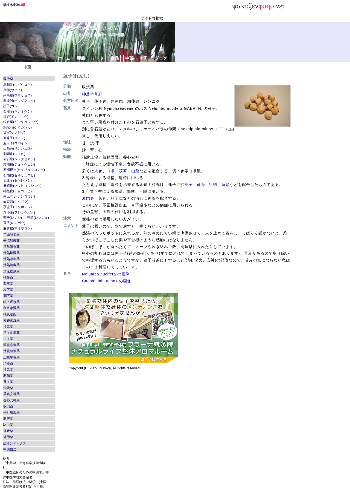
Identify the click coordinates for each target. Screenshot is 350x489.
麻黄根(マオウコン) (17, 228)
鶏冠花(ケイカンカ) (17, 127)
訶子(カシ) (11, 106)
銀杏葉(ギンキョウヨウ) (20, 122)
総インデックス (14, 443)
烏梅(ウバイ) (12, 90)
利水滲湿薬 (11, 308)
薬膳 (81, 58)
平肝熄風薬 (11, 412)
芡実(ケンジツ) (14, 132)
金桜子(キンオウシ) (17, 111)
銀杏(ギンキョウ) (15, 117)
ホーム (64, 58)
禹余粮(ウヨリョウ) (17, 95)
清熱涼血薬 (11, 259)
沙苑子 (186, 184)
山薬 (135, 171)
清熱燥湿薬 (11, 253)
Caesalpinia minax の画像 (106, 281)
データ (98, 58)
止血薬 (8, 339)
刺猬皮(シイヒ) (14, 154)
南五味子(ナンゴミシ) (19, 196)
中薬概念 (9, 449)
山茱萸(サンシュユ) (17, 148)
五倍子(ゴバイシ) (15, 143)
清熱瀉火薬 (11, 247)
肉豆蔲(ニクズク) (15, 202)
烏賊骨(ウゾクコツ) (17, 85)
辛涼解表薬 (11, 241)
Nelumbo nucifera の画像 (106, 274)
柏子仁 (117, 198)
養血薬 (8, 382)
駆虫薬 (8, 425)
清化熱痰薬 (11, 351)
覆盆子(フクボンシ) (17, 207)
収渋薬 (8, 79)
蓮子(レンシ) (12, 218)
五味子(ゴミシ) (14, 138)
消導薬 (8, 363)
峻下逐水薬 (11, 302)
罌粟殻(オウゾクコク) (19, 101)
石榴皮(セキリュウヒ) (19, 175)
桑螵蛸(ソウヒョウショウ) (22, 186)
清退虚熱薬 (11, 271)
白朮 (111, 171)
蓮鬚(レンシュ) (38, 218)
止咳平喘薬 (11, 357)
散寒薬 (8, 284)
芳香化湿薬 (11, 320)
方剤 (144, 58)
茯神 (102, 198)
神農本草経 (92, 94)
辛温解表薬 (11, 234)
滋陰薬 (8, 388)
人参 (98, 171)
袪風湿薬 (9, 314)
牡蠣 (213, 184)
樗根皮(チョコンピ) (17, 191)
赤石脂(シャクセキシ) (19, 159)
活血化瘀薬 (11, 333)
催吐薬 (8, 431)
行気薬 (8, 327)
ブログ (161, 58)
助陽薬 (8, 376)
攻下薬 (8, 290)
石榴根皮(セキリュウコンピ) (24, 170)
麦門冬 (88, 198)
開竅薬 (8, 419)
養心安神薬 (11, 400)
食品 (114, 58)
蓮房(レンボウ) (14, 223)
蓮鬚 (225, 184)
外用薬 (8, 437)
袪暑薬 (8, 277)
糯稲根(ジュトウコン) (19, 164)
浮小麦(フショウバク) (19, 212)
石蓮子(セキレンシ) (17, 180)
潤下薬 (8, 296)
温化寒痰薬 (11, 345)
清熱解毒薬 (11, 265)
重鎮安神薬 (11, 394)
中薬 (129, 58)
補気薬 (8, 370)
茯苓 (123, 171)
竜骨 (201, 184)
